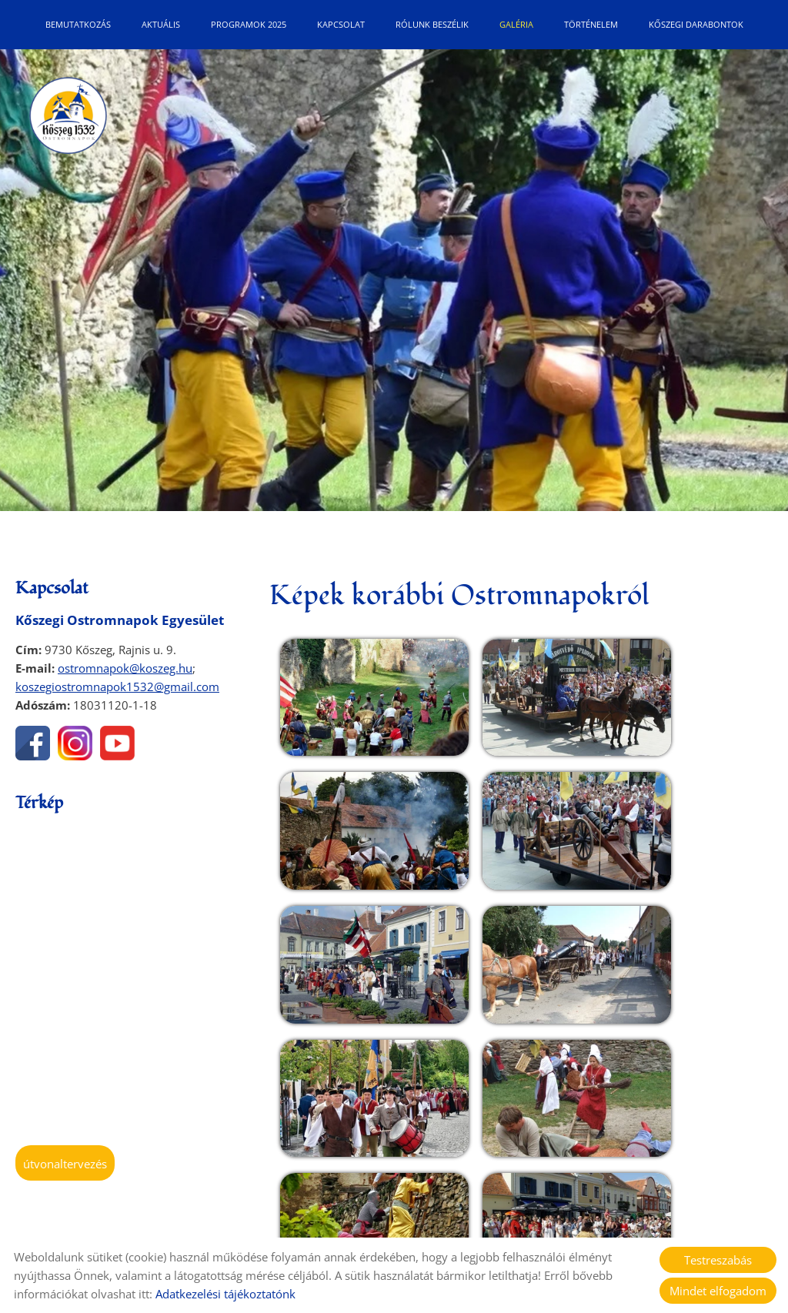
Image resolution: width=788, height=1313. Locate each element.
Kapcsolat (341, 24)
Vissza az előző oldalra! (364, 1184)
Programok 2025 (248, 24)
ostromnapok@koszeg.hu (125, 668)
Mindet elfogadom (717, 1290)
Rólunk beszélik (432, 24)
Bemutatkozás (78, 24)
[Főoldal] (69, 118)
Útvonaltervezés (65, 1163)
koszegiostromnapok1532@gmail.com (117, 686)
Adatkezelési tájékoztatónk (225, 1293)
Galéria (516, 24)
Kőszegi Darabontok (696, 24)
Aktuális (161, 24)
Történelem (591, 24)
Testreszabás (718, 1260)
